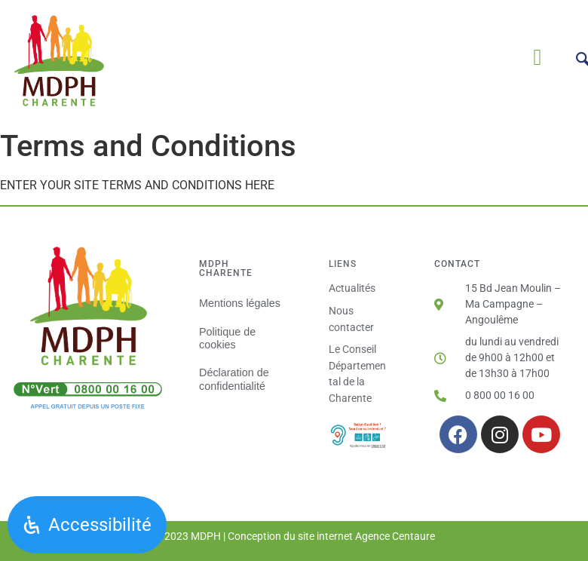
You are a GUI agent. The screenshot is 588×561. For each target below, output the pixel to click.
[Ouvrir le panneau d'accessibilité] (87, 524)
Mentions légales (239, 303)
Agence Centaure (395, 536)
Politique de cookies (227, 338)
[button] (537, 58)
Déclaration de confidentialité (234, 378)
